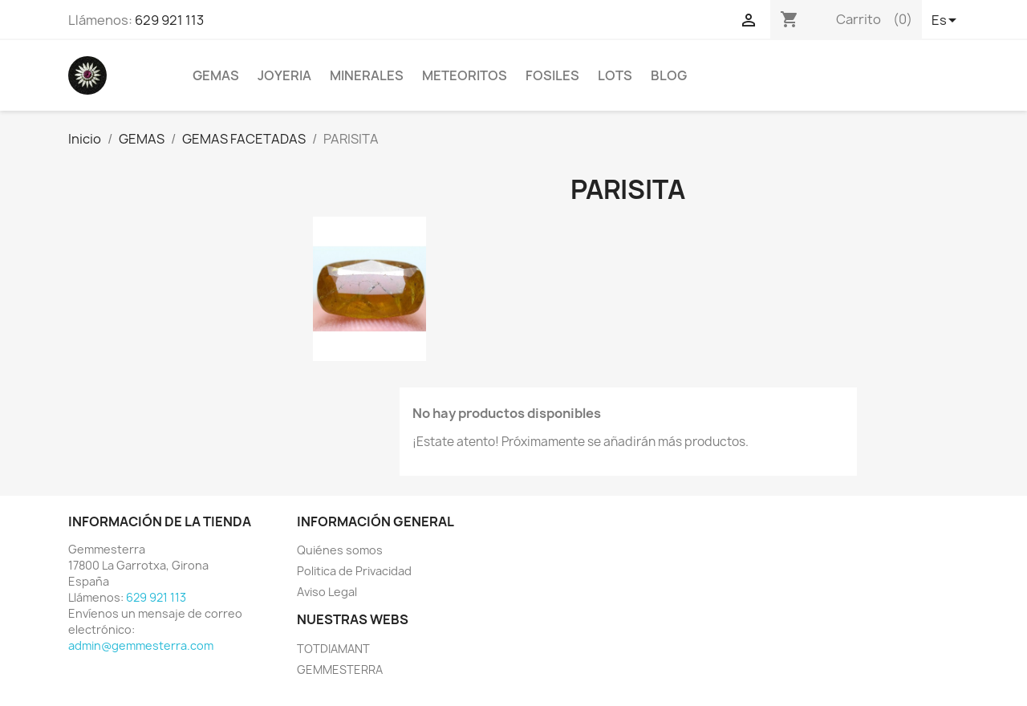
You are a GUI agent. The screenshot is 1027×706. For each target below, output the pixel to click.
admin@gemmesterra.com (140, 645)
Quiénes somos (340, 550)
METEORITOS (464, 75)
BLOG (669, 75)
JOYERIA (284, 75)
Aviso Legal (327, 591)
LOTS (615, 75)
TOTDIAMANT (333, 648)
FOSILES (552, 75)
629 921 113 (169, 20)
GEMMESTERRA (340, 669)
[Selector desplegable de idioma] (945, 21)
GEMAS (216, 75)
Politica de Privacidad (354, 570)
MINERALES (367, 75)
